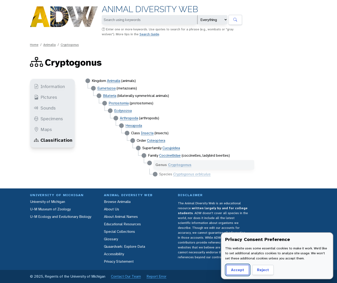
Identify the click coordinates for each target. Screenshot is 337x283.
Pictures (45, 97)
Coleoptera (156, 140)
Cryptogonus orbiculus (192, 174)
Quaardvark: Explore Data (124, 246)
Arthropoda (129, 118)
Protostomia (119, 103)
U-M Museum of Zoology (50, 209)
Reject (263, 269)
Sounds (45, 107)
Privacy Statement (119, 261)
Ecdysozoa (123, 110)
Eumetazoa (106, 88)
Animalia (49, 44)
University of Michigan (47, 201)
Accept (237, 269)
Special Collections (119, 231)
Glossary (111, 239)
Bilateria (109, 95)
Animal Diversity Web (150, 9)
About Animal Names (121, 216)
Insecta (147, 133)
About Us (111, 209)
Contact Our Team (126, 276)
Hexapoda (133, 125)
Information (49, 86)
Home (34, 44)
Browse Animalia (117, 201)
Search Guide (149, 34)
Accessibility (114, 253)
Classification (53, 140)
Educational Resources (122, 224)
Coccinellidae (170, 155)
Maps (43, 129)
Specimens (48, 118)
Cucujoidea (171, 147)
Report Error (156, 276)
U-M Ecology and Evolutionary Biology (60, 216)
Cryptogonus (70, 44)
